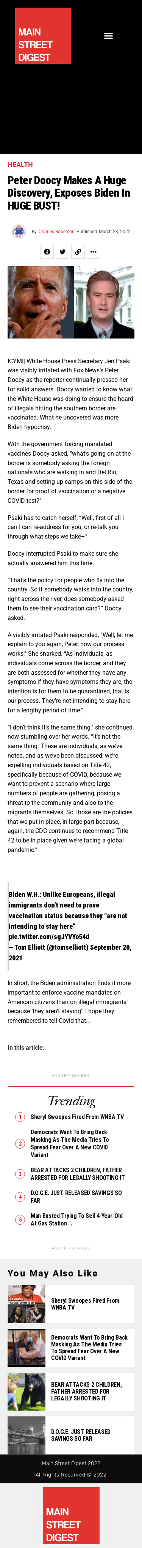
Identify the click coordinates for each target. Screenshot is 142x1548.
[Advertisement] (71, 105)
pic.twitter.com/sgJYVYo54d (49, 937)
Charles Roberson (57, 231)
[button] (108, 36)
